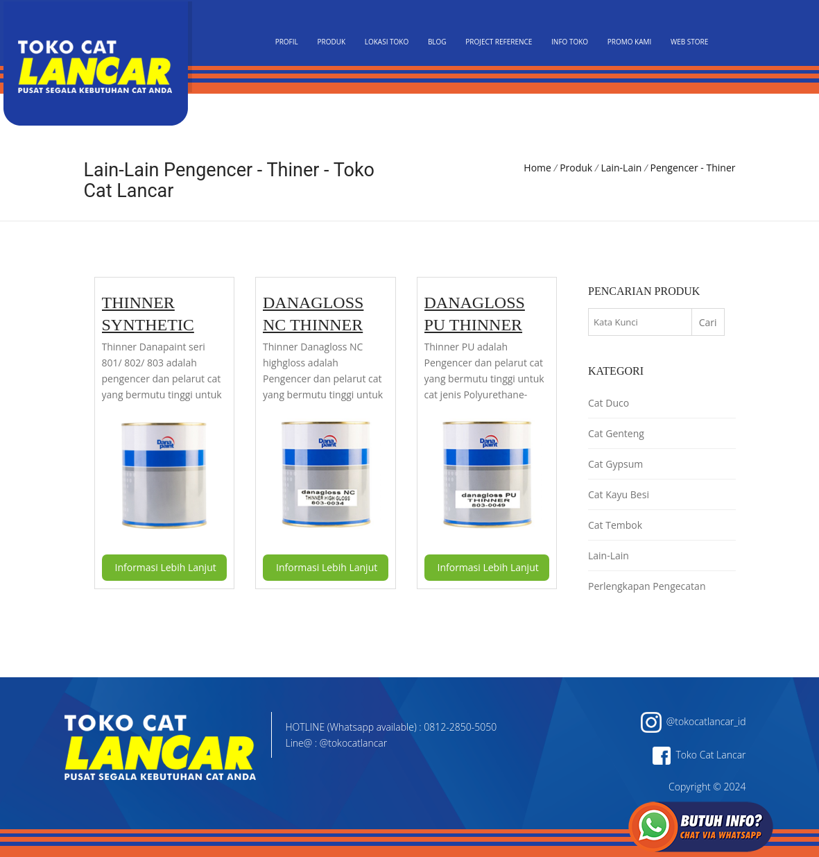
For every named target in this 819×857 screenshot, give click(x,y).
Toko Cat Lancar (699, 754)
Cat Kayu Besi (618, 494)
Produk (331, 41)
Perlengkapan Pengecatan (646, 586)
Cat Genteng (616, 433)
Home (537, 167)
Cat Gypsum (615, 463)
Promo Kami (629, 41)
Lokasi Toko (387, 41)
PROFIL (286, 41)
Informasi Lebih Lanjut (165, 567)
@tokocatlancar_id (693, 721)
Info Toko (569, 41)
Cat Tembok (615, 525)
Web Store (689, 41)
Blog (437, 41)
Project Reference (498, 41)
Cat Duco (608, 402)
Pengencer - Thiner (693, 167)
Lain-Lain (621, 167)
